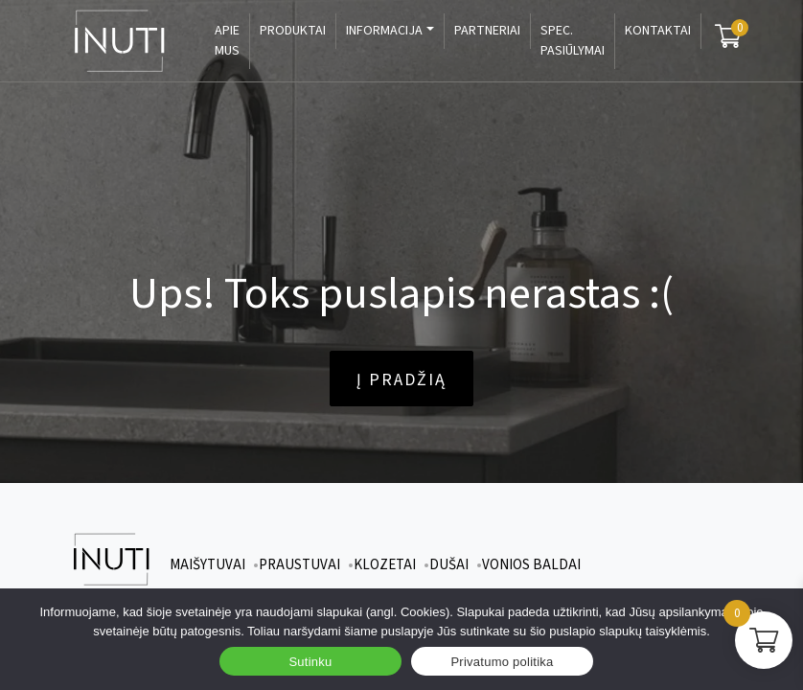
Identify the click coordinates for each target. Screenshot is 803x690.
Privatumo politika (501, 662)
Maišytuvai (207, 565)
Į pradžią (401, 380)
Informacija (384, 30)
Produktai (293, 30)
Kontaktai (658, 30)
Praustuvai (299, 565)
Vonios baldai (531, 565)
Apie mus (227, 40)
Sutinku (310, 662)
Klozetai (385, 565)
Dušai (449, 565)
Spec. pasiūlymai (572, 40)
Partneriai (487, 30)
